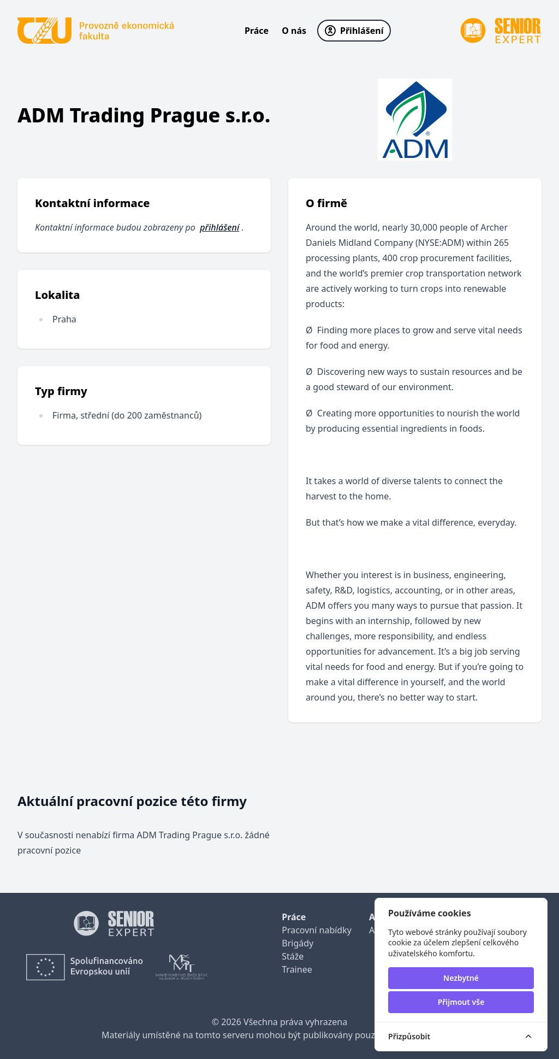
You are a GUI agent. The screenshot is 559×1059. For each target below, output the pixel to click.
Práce (257, 31)
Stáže (293, 956)
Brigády (297, 943)
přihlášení (219, 227)
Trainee (297, 969)
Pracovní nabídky (317, 930)
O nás (294, 31)
